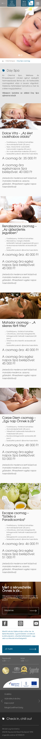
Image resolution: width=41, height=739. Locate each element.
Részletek (9, 611)
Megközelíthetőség (13, 708)
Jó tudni (8, 649)
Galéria (7, 694)
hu (2, 3)
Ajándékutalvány (12, 699)
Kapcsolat (9, 703)
